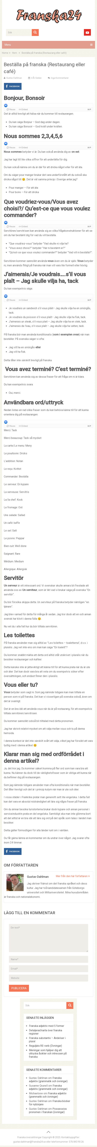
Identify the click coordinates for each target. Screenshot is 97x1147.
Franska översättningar (29, 1137)
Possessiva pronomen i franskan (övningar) (48, 1110)
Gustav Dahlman (14, 78)
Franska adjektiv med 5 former (46, 1025)
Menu (7, 44)
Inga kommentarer (60, 78)
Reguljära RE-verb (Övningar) (45, 1045)
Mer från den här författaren (73, 876)
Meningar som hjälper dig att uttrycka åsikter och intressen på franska (48, 1053)
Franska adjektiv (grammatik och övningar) (48, 1079)
